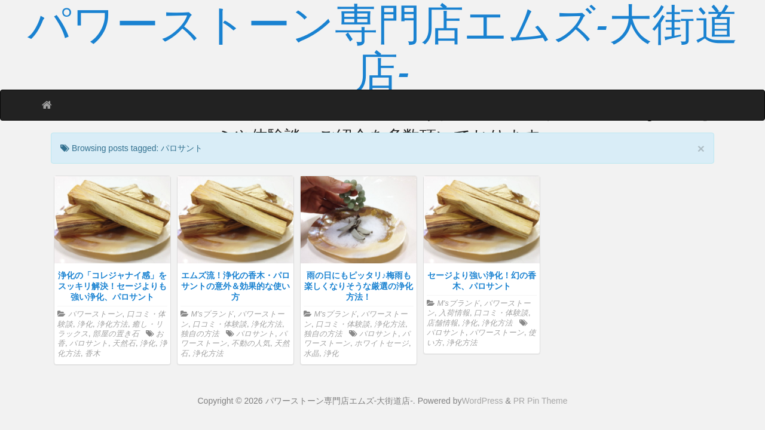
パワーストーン (95, 314)
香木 (92, 353)
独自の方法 (199, 334)
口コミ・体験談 (219, 324)
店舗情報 (442, 323)
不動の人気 (250, 343)
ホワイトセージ (381, 343)
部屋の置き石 (116, 334)
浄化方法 (112, 324)
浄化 (85, 324)
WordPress (482, 401)
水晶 (311, 353)
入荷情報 (454, 313)
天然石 (124, 343)
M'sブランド (212, 314)
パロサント (88, 343)
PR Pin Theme (540, 401)
